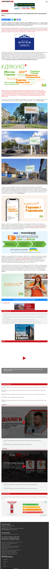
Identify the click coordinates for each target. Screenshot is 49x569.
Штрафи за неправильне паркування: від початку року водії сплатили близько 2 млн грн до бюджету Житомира (23, 394)
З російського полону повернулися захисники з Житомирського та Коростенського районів (21, 321)
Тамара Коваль (13, 529)
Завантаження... (6, 19)
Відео (3, 341)
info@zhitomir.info (10, 525)
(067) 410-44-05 (7, 527)
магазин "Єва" (7, 302)
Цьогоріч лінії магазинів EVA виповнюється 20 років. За (13, 28)
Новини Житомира (6, 384)
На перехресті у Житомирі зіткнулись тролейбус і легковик (12, 397)
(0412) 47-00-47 (7, 534)
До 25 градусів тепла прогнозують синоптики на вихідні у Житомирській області (19, 319)
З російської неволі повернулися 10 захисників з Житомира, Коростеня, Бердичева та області (22, 323)
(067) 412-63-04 (15, 534)
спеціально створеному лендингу (23, 258)
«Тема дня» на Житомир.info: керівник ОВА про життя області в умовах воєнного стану (21, 484)
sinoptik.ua (15, 568)
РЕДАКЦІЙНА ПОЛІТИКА (7, 556)
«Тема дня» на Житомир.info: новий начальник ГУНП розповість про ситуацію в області (20, 488)
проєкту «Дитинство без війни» (37, 226)
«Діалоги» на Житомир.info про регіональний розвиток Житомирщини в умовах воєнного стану (22, 440)
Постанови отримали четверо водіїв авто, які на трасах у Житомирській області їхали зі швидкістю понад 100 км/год (24, 387)
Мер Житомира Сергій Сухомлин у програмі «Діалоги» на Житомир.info (18, 444)
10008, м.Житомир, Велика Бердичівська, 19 (15, 528)
